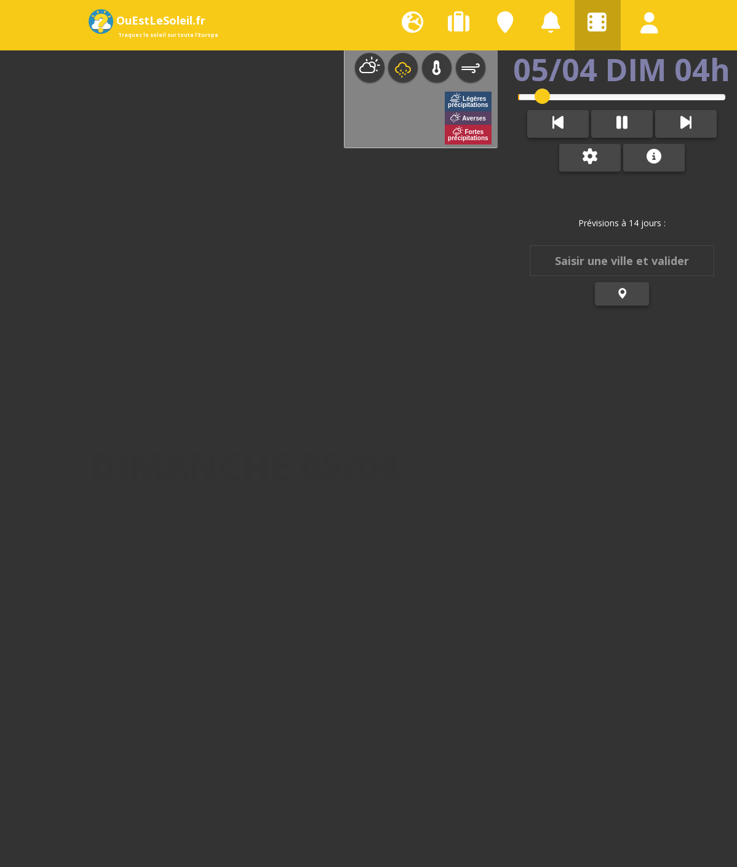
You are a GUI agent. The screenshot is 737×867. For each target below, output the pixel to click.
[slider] (538, 96)
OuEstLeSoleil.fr (152, 20)
